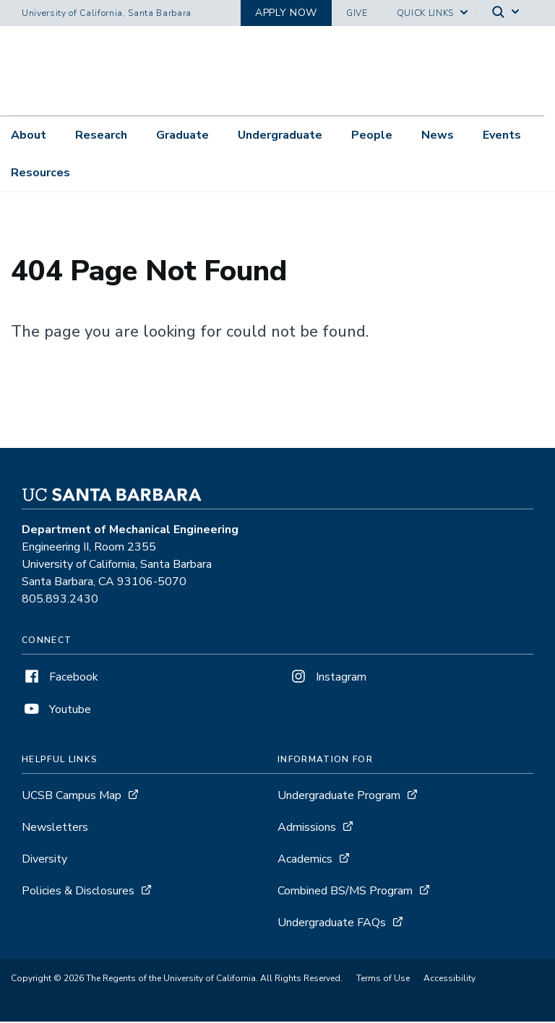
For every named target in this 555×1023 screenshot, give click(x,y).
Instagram (327, 678)
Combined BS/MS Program (345, 892)
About (28, 135)
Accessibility (449, 979)
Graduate (182, 135)
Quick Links (425, 13)
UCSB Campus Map (71, 797)
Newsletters (55, 829)
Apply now (286, 13)
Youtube (56, 711)
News (437, 135)
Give (357, 13)
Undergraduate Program (339, 797)
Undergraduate (280, 135)
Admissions (307, 829)
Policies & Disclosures (78, 892)
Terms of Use (383, 979)
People (371, 135)
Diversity (44, 860)
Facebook (60, 678)
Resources (40, 173)
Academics (305, 860)
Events (502, 135)
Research (101, 135)
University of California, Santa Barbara (107, 13)
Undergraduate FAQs (332, 924)
